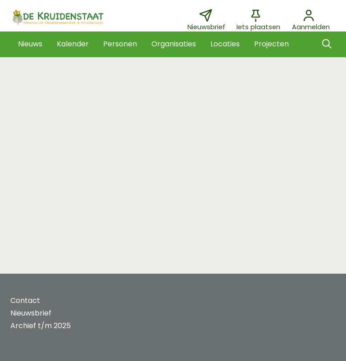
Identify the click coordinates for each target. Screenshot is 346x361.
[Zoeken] (326, 44)
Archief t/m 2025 (40, 325)
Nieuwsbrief (30, 313)
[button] (30, 44)
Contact (25, 300)
